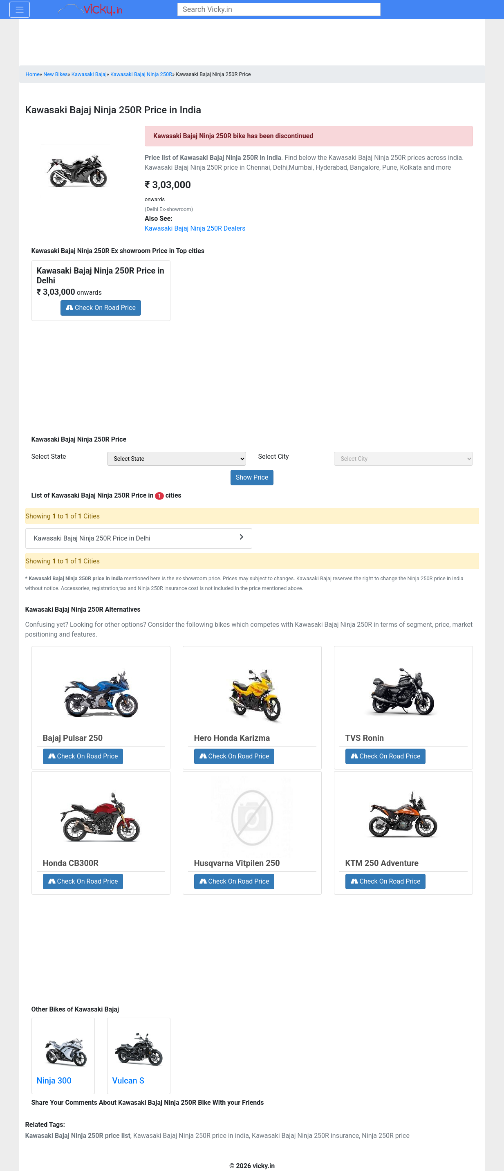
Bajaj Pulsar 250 (73, 738)
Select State (48, 456)
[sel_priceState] (176, 459)
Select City (273, 456)
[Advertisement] (252, 375)
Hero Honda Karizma (232, 738)
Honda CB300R (71, 863)
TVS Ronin (364, 738)
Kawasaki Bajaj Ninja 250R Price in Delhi (139, 538)
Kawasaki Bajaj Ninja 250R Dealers (195, 228)
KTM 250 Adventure (382, 863)
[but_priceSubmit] (252, 477)
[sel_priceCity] (403, 459)
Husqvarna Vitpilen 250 (237, 863)
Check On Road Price (101, 308)
